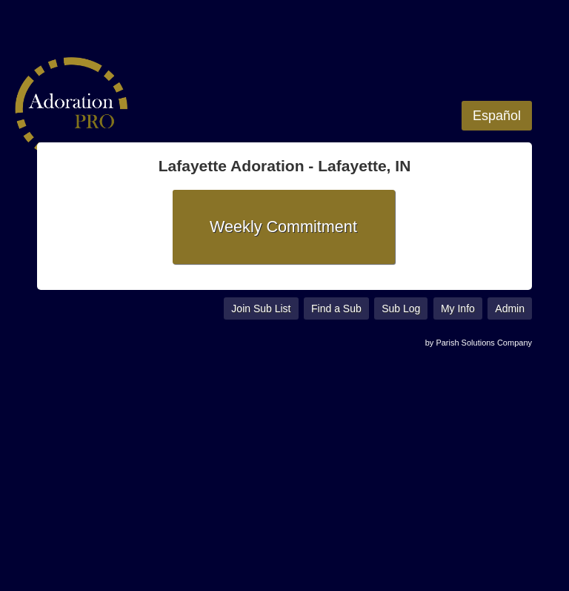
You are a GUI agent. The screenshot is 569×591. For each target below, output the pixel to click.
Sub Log (401, 308)
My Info (458, 308)
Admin (510, 308)
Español (497, 115)
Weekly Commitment (283, 226)
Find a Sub (336, 308)
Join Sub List (260, 308)
